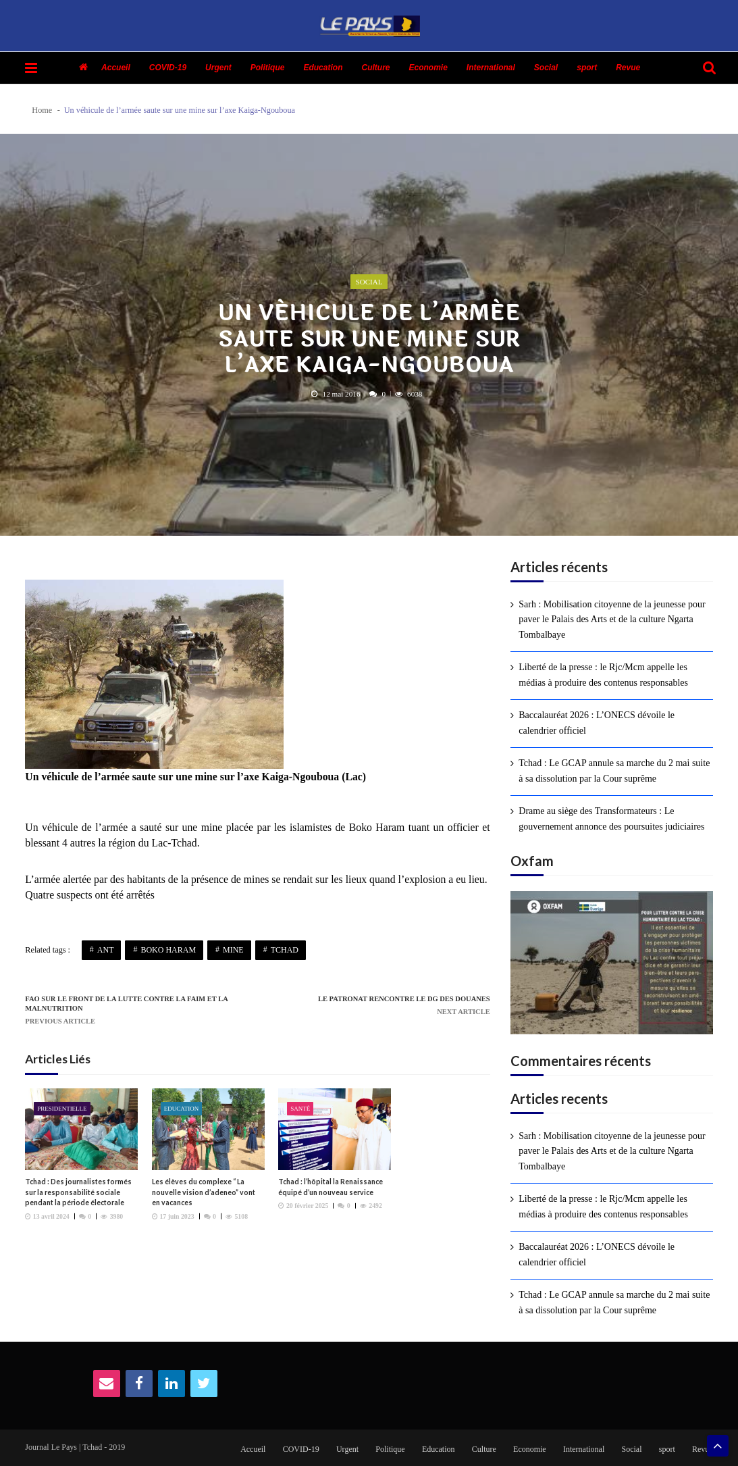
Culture (375, 67)
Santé (300, 1108)
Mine (233, 950)
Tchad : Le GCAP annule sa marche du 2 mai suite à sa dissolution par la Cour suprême (614, 770)
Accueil (115, 67)
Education (322, 67)
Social (546, 67)
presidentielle (62, 1108)
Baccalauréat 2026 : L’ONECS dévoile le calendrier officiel (597, 722)
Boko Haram (168, 950)
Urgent (218, 67)
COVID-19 (167, 67)
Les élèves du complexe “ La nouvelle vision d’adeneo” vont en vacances (203, 1192)
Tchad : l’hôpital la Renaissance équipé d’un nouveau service (330, 1187)
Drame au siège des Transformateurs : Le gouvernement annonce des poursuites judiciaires (611, 818)
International (491, 67)
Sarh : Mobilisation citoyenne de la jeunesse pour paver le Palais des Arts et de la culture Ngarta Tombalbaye (612, 619)
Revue (628, 67)
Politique (268, 67)
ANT (105, 950)
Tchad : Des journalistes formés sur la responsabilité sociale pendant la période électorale (78, 1192)
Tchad (284, 950)
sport (587, 67)
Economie (427, 67)
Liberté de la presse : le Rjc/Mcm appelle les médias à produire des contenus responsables (603, 674)
